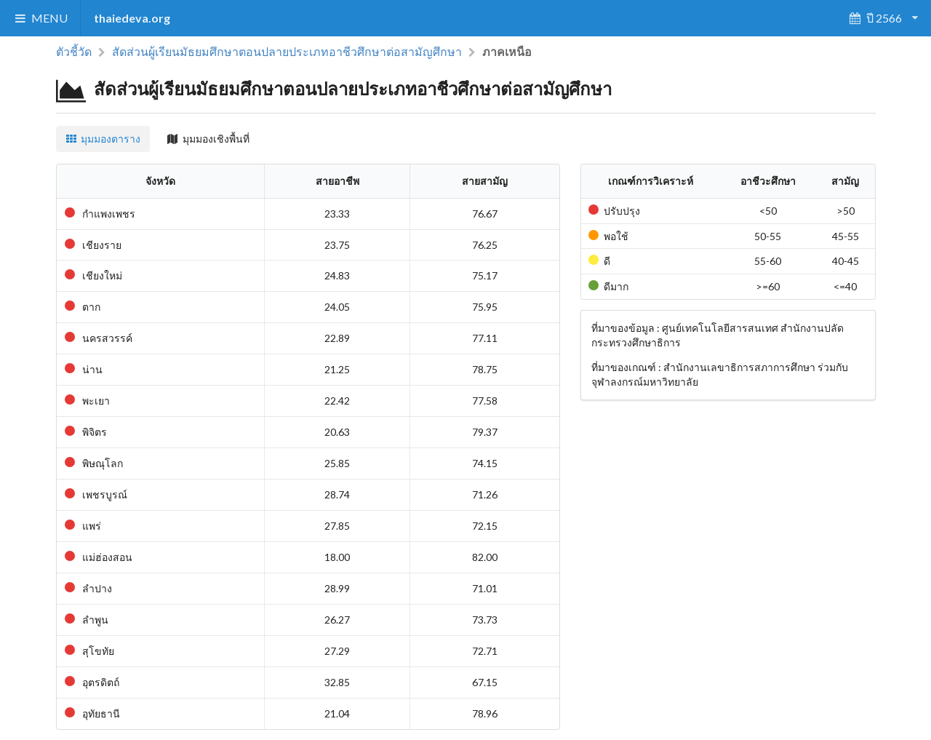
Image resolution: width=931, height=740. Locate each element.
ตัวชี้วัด (74, 51)
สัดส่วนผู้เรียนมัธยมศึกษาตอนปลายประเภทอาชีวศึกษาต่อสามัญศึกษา (287, 51)
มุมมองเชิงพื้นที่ (208, 138)
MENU (40, 18)
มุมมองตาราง (103, 138)
